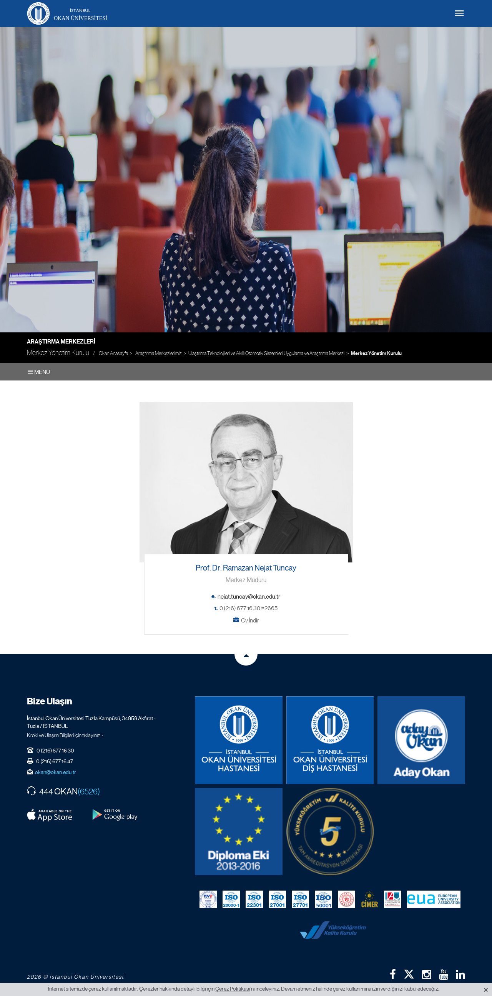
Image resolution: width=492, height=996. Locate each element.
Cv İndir (250, 620)
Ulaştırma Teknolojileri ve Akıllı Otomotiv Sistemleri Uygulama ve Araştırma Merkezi (266, 353)
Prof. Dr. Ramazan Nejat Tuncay (246, 568)
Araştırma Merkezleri (61, 341)
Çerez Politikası (232, 989)
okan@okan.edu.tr (55, 772)
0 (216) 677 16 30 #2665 (248, 608)
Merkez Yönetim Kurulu (376, 353)
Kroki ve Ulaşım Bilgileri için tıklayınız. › (65, 735)
